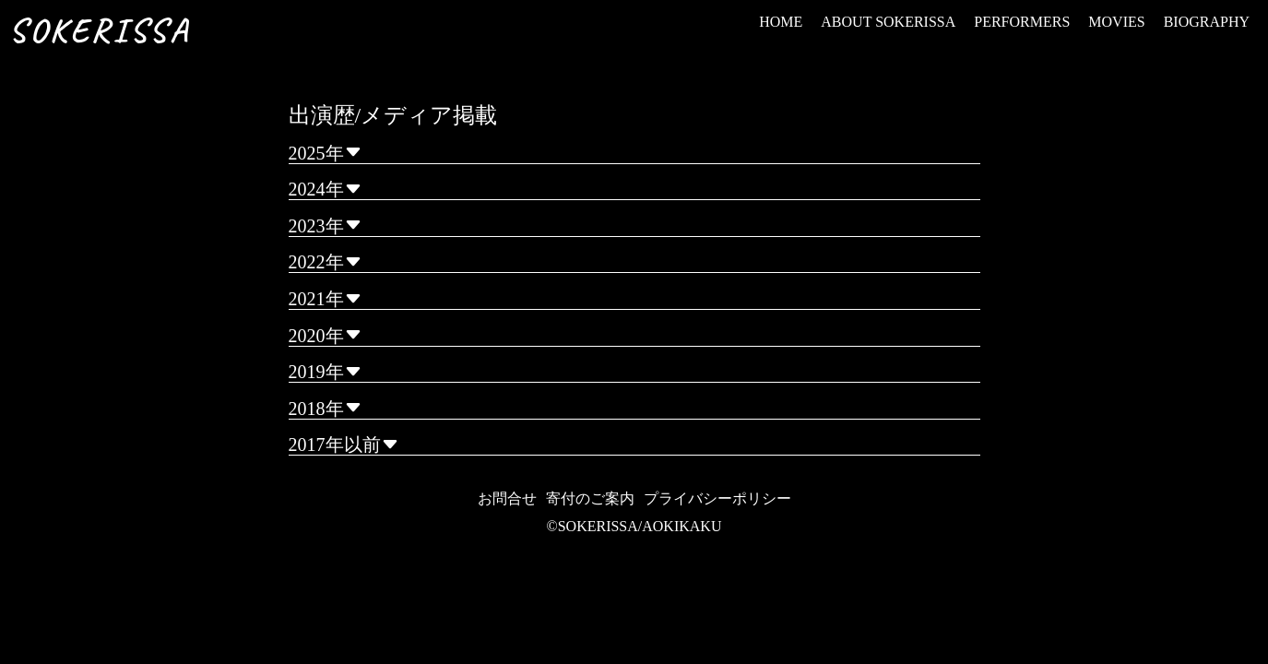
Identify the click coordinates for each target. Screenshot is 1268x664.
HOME (780, 22)
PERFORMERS (1022, 22)
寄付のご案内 (590, 498)
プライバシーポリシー (717, 498)
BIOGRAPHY (1207, 22)
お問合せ (507, 498)
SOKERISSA (99, 30)
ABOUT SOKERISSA (888, 22)
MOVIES (1116, 22)
